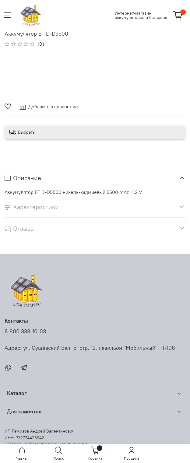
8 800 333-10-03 (25, 331)
